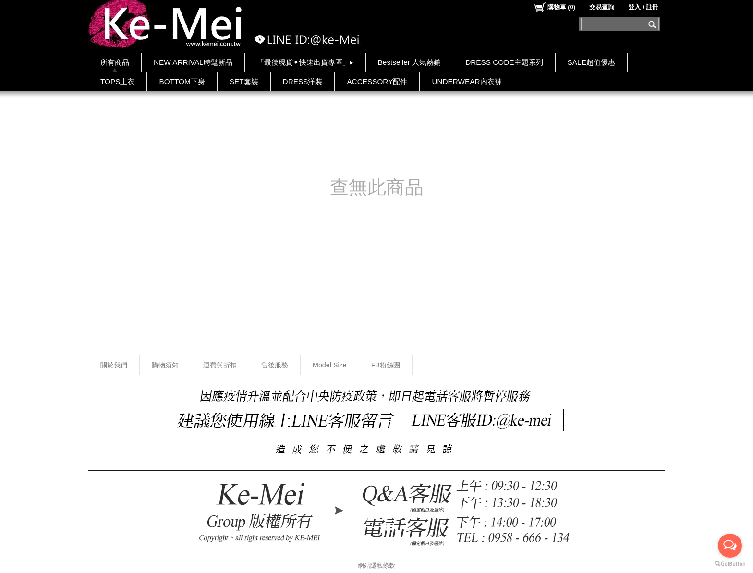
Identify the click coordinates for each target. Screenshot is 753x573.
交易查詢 (601, 7)
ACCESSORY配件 (377, 81)
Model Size (330, 365)
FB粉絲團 (385, 365)
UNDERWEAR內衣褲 (466, 81)
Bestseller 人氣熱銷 (409, 62)
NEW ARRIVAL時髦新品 (193, 62)
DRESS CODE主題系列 (504, 62)
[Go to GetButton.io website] (730, 563)
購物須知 (165, 365)
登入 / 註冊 (643, 7)
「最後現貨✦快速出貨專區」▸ (305, 62)
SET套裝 (244, 81)
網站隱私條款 (376, 565)
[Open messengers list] (730, 546)
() (554, 7)
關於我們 (113, 365)
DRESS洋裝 (303, 81)
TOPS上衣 (117, 81)
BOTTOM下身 (182, 81)
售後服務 (274, 365)
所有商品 (114, 62)
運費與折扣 (220, 365)
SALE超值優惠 (591, 62)
